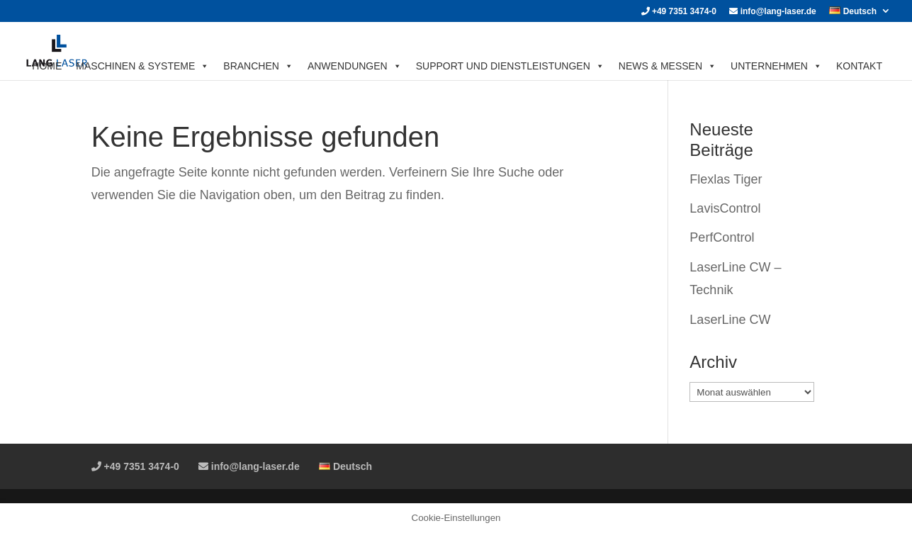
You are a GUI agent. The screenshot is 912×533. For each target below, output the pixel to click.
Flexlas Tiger (725, 179)
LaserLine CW (729, 320)
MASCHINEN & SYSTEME (142, 66)
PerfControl (721, 237)
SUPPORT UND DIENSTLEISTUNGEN (510, 66)
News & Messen (667, 66)
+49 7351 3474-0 (678, 11)
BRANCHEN (258, 66)
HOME (47, 66)
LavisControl (724, 208)
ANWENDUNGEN (355, 66)
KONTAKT (859, 66)
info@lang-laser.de (772, 11)
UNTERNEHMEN (776, 66)
